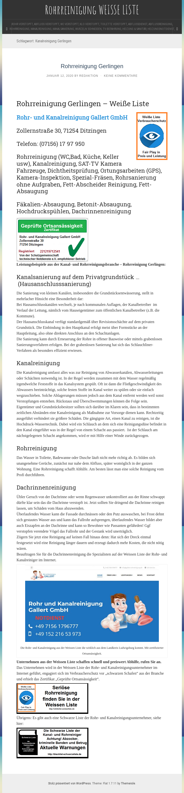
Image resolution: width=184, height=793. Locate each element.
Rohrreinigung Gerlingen (92, 66)
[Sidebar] (7, 29)
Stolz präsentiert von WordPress (69, 783)
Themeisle (128, 783)
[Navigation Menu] (177, 29)
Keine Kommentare (121, 75)
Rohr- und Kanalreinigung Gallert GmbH (72, 117)
